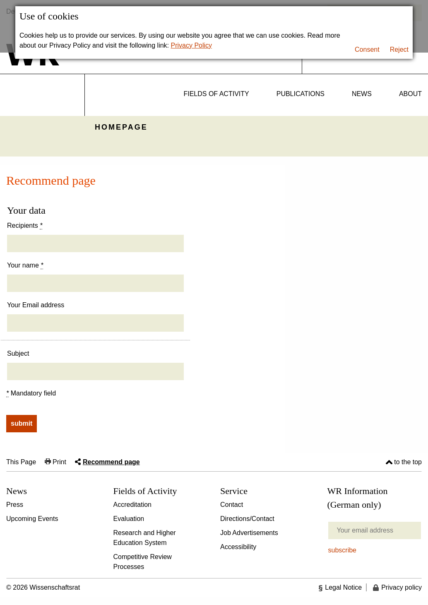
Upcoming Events (32, 518)
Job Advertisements (249, 532)
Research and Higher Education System (144, 537)
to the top (408, 461)
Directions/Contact (247, 518)
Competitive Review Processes (142, 561)
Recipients (24, 225)
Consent (367, 49)
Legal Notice (343, 587)
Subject (18, 353)
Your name (25, 265)
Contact (231, 504)
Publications (301, 93)
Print (59, 461)
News (362, 93)
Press (14, 504)
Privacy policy (401, 587)
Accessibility (238, 546)
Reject (399, 49)
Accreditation (132, 504)
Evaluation (128, 518)
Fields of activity (216, 93)
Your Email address (35, 305)
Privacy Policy (191, 45)
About (410, 93)
